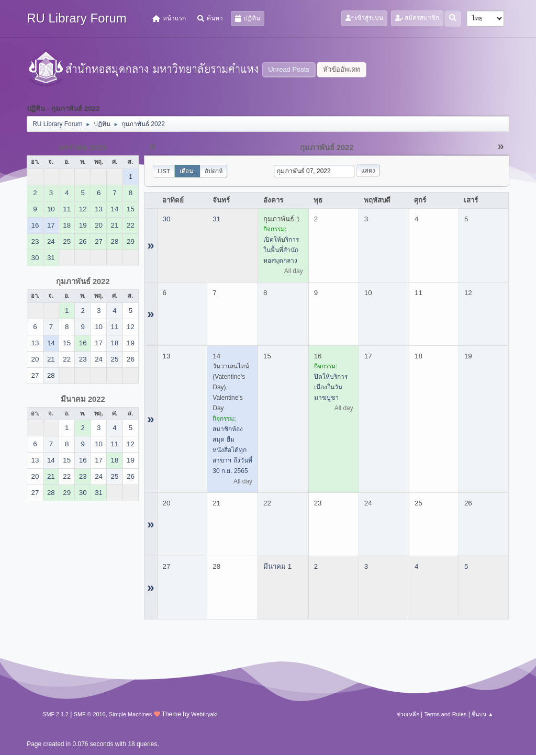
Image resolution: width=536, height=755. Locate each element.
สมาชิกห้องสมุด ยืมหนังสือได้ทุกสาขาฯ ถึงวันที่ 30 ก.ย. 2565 (232, 450)
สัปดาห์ (213, 171)
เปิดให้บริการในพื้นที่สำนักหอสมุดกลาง (281, 250)
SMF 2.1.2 (55, 714)
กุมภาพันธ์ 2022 (83, 281)
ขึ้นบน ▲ (483, 714)
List (164, 171)
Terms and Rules (445, 714)
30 (167, 219)
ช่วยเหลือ (408, 714)
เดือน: (187, 171)
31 (216, 219)
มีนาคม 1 (277, 566)
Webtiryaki (204, 714)
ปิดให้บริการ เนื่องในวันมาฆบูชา (331, 387)
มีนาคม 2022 (83, 399)
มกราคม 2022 (83, 147)
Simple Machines (130, 714)
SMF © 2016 (90, 714)
